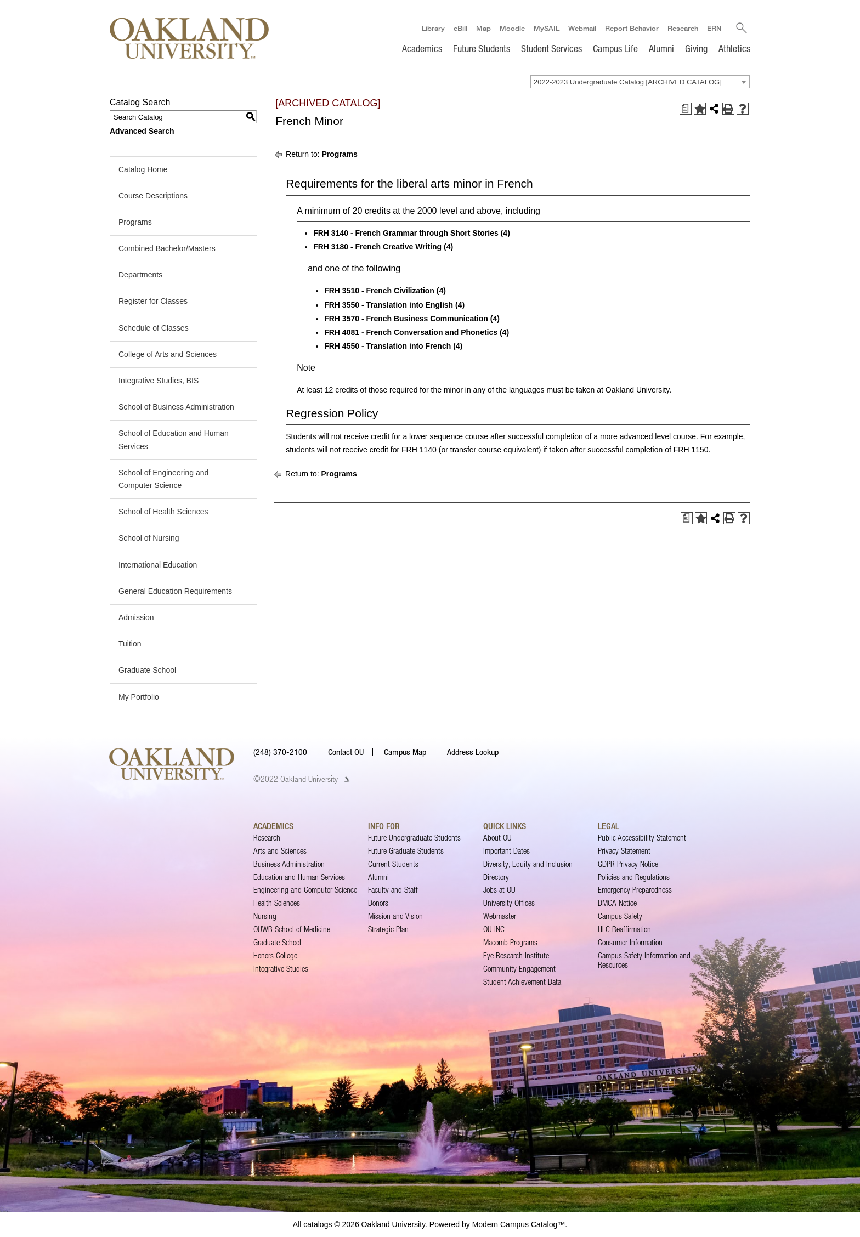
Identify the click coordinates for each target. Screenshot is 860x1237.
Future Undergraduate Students (414, 837)
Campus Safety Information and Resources (644, 960)
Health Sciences (276, 902)
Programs (135, 222)
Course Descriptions (153, 195)
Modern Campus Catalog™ (518, 1224)
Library (432, 28)
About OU (497, 837)
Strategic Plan (388, 929)
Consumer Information (630, 942)
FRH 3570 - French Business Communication (406, 318)
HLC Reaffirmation (624, 929)
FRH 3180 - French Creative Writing (377, 246)
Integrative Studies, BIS (158, 380)
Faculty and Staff (393, 890)
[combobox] (640, 81)
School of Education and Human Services (173, 439)
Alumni (661, 48)
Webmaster (499, 916)
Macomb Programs (510, 942)
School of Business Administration (176, 406)
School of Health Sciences (163, 511)
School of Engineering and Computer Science (163, 479)
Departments (140, 274)
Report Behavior (631, 28)
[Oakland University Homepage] (189, 38)
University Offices (509, 902)
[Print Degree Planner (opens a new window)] (686, 109)
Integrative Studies (280, 968)
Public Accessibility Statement (642, 837)
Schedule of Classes (153, 328)
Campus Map (405, 752)
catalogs (317, 1224)
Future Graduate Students (406, 850)
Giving (696, 48)
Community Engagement (519, 968)
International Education (157, 564)
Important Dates (506, 850)
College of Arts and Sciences (167, 354)
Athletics (734, 48)
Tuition (130, 643)
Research (682, 28)
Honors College (275, 955)
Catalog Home (143, 169)
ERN (713, 28)
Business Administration (289, 864)
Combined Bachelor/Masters (167, 248)
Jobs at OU (499, 890)
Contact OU (346, 752)
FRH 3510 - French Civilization (379, 291)
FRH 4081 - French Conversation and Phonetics (410, 332)
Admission (136, 617)
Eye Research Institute (516, 955)
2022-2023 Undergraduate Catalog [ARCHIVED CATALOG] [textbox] (628, 82)
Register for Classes (153, 301)
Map (483, 28)
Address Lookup (473, 752)
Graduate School (147, 670)
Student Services (551, 48)
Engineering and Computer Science (305, 890)
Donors (378, 902)
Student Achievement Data (522, 981)
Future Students (481, 48)
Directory (496, 877)
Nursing (264, 916)
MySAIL (546, 28)
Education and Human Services (299, 877)
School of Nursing (148, 538)
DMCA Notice (617, 902)
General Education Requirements (175, 591)
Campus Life (615, 48)
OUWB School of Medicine (291, 929)
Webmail (582, 28)
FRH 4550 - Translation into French (387, 346)
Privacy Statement (624, 850)
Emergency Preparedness (635, 890)
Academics (422, 48)
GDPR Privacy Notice (628, 864)
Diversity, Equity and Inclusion (528, 864)
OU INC (494, 929)
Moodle (511, 28)
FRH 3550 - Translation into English (388, 304)
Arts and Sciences (280, 850)
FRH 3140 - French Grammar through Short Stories (406, 233)
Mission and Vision (395, 916)
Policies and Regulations (634, 877)
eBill (460, 28)
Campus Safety (620, 916)
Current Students (393, 864)
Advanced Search (142, 131)
